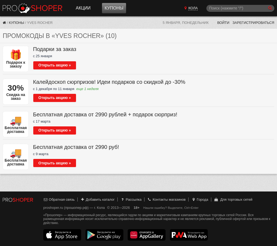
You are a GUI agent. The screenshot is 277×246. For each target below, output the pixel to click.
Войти (223, 23)
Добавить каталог (97, 199)
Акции (83, 8)
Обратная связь (59, 199)
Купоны (114, 8)
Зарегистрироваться (253, 23)
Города (199, 199)
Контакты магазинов (166, 199)
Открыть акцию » (54, 65)
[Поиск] (240, 8)
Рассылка (130, 199)
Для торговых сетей (233, 199)
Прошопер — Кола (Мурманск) (32, 8)
